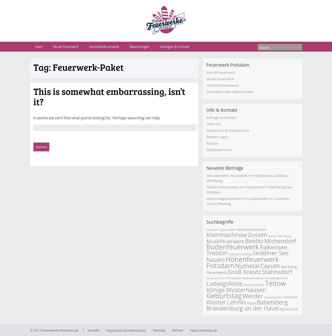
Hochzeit (291, 297)
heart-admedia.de (203, 330)
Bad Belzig (289, 267)
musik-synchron (215, 278)
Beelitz (254, 241)
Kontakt (93, 330)
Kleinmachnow (226, 235)
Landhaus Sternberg (240, 254)
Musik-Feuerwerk (66, 46)
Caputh (270, 266)
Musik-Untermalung (279, 236)
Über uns (213, 124)
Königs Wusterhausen (236, 290)
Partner (212, 143)
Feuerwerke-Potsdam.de (60, 330)
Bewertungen (140, 46)
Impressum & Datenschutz (227, 130)
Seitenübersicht (218, 149)
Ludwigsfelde (224, 284)
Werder (253, 296)
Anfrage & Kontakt (221, 117)
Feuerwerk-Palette (253, 284)
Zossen (257, 235)
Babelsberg (272, 302)
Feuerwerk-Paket (273, 297)
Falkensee (273, 247)
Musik (251, 303)
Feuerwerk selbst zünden (220, 229)
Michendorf (280, 241)
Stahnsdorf (277, 272)
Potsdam (220, 265)
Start (38, 46)
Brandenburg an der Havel (242, 308)
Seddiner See (271, 253)
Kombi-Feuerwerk (220, 72)
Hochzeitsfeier (233, 278)
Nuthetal (247, 266)
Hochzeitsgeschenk (277, 278)
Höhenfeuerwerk (252, 259)
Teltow (275, 283)
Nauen (215, 260)
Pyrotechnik (289, 309)
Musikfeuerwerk (225, 241)
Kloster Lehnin (226, 302)
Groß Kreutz (244, 272)
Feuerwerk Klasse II (254, 278)
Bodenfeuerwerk (232, 246)
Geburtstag (224, 295)
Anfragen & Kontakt (175, 46)
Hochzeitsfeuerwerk (104, 46)
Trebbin (217, 253)
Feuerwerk (216, 272)
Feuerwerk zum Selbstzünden (230, 91)
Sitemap (159, 330)
